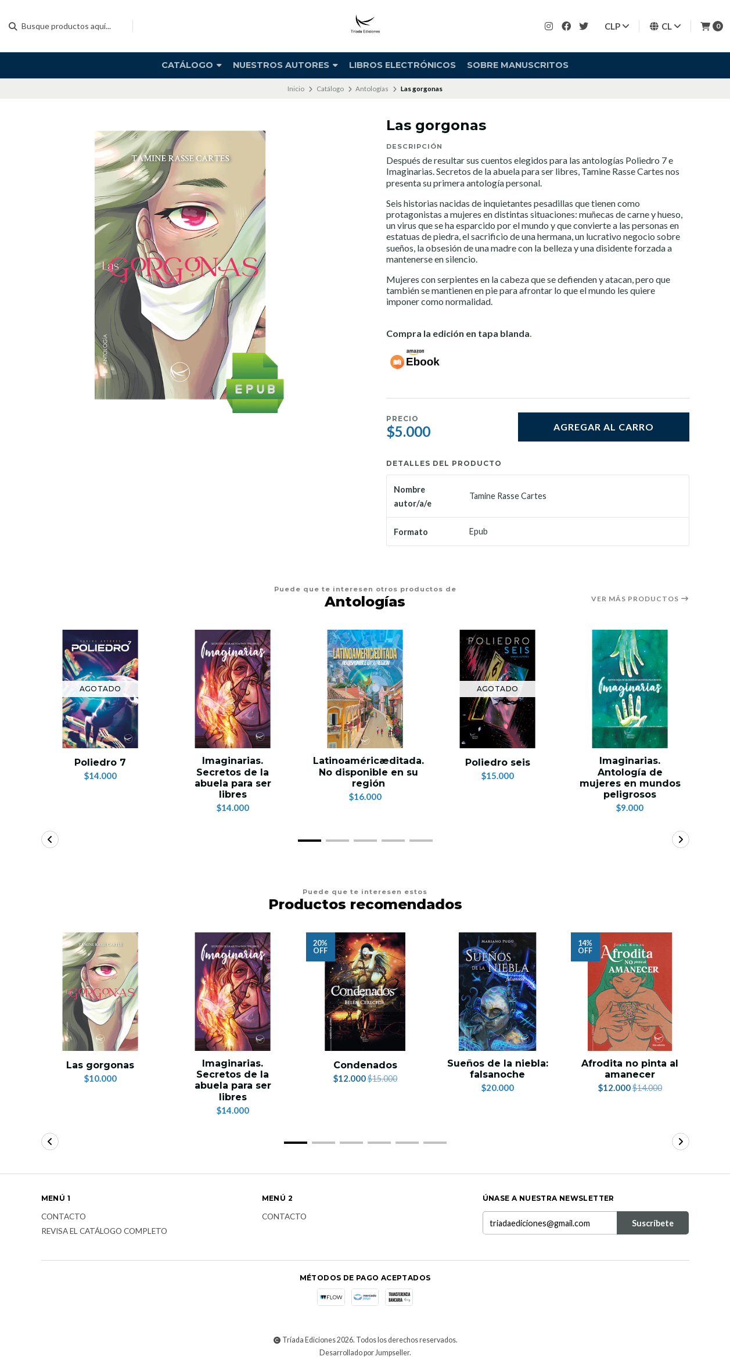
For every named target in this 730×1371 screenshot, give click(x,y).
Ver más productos (640, 598)
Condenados (365, 1065)
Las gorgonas (100, 1065)
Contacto (63, 1217)
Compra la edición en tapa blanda (458, 333)
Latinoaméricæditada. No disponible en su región (368, 771)
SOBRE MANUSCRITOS (518, 65)
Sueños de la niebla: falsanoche (497, 1069)
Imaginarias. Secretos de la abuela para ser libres (233, 777)
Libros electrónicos (402, 65)
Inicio (295, 88)
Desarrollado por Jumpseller (364, 1352)
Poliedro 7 (100, 762)
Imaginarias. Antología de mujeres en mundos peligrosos (630, 777)
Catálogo (191, 65)
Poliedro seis (497, 762)
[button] (309, 840)
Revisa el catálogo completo (104, 1232)
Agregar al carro (603, 426)
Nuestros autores (285, 65)
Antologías (372, 88)
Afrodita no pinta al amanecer (629, 1069)
